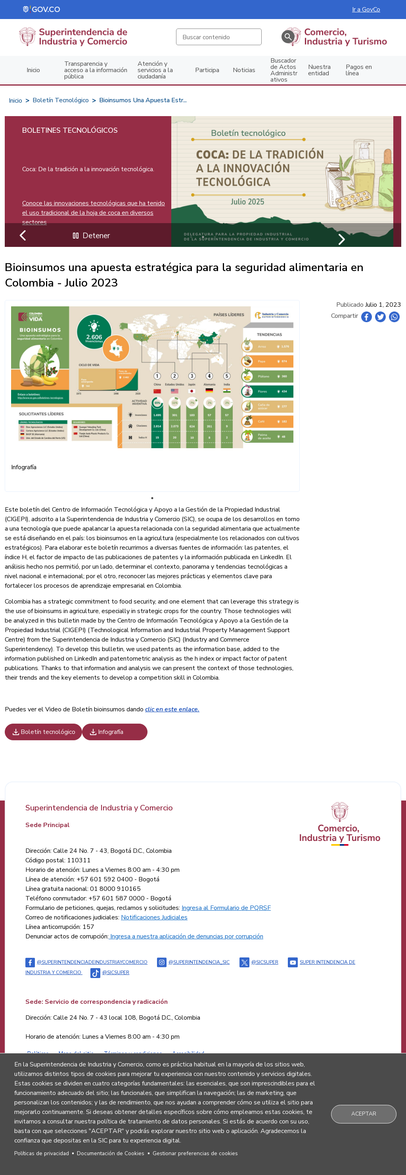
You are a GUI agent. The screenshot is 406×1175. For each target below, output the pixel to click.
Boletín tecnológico (43, 731)
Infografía (105, 731)
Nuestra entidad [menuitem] (319, 70)
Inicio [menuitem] (33, 70)
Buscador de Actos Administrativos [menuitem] (283, 70)
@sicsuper (258, 962)
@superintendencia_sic (193, 962)
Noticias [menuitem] (244, 70)
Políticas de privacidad (41, 1153)
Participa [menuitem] (207, 70)
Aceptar (363, 1114)
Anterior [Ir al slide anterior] (23, 237)
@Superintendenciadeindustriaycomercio (86, 962)
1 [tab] (152, 498)
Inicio (15, 100)
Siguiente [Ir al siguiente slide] (341, 237)
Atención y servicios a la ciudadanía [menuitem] (155, 70)
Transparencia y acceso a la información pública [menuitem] (95, 70)
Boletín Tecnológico (61, 100)
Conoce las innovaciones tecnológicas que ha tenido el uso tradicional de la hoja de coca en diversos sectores (93, 213)
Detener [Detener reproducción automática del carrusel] (90, 235)
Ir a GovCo (366, 9)
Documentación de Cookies (110, 1153)
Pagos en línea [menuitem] (359, 70)
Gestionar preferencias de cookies (195, 1153)
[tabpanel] (203, 181)
